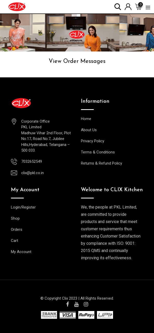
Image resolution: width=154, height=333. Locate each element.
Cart (14, 240)
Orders (16, 229)
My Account (21, 251)
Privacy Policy (92, 141)
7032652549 (31, 161)
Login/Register (23, 207)
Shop (15, 218)
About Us (89, 130)
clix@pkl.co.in (32, 173)
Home (86, 118)
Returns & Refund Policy (101, 163)
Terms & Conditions (98, 152)
